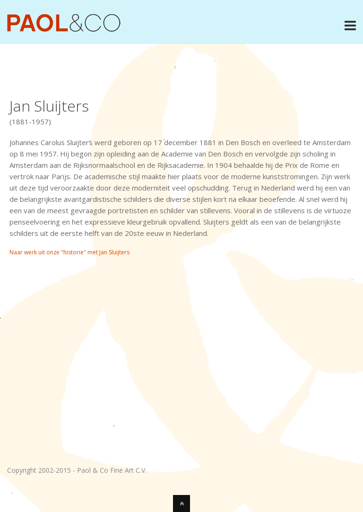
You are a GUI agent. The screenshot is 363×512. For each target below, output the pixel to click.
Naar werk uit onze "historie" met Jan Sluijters (69, 252)
